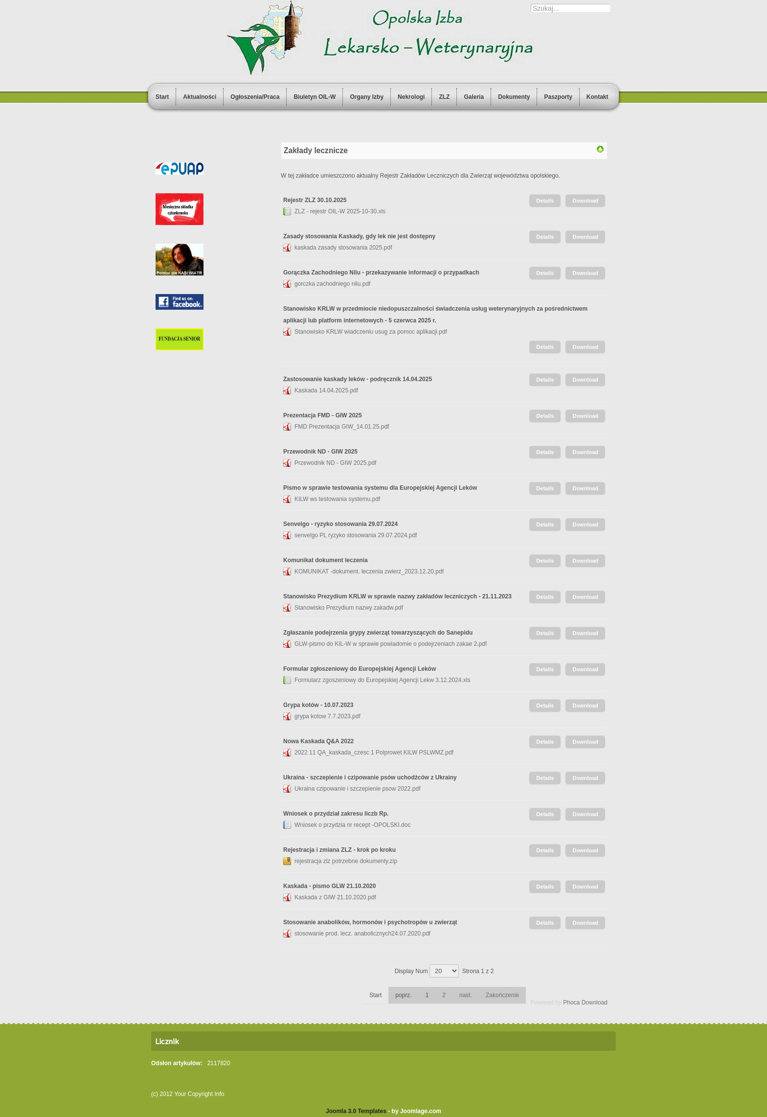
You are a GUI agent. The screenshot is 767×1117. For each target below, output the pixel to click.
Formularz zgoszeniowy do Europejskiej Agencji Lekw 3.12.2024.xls (382, 680)
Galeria (474, 96)
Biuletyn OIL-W (314, 96)
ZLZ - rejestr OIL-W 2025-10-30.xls (339, 211)
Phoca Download (585, 1002)
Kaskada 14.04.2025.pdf (326, 390)
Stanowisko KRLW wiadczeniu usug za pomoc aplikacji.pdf (370, 331)
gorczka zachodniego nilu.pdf (332, 283)
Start (162, 96)
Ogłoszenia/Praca (254, 96)
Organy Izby (367, 96)
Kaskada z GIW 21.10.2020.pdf (335, 897)
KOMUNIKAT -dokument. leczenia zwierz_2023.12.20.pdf (369, 571)
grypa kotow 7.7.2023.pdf (327, 716)
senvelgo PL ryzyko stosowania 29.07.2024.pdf (355, 535)
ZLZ (444, 96)
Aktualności (199, 96)
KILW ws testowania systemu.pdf (337, 499)
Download (585, 201)
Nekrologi (411, 96)
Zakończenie (502, 995)
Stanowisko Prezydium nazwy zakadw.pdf (348, 607)
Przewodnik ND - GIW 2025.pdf (335, 462)
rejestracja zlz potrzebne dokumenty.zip (345, 861)
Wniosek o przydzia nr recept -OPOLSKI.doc (352, 824)
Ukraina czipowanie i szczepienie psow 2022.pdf (357, 788)
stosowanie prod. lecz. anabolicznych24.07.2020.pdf (362, 933)
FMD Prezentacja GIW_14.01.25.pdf (341, 426)
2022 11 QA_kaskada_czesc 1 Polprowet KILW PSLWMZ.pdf (373, 752)
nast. (465, 995)
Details (545, 201)
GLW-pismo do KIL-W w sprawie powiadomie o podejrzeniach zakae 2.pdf (390, 643)
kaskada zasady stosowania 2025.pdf (343, 247)
